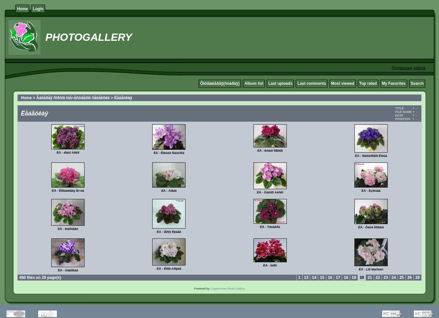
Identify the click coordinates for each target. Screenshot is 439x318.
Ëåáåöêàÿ (123, 98)
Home (22, 9)
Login (38, 9)
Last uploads (280, 83)
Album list (253, 83)
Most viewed (342, 83)
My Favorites (394, 83)
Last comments (311, 83)
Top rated (368, 83)
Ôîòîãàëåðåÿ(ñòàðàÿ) (220, 83)
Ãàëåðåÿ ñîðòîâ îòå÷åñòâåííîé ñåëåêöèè (73, 98)
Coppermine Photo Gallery (227, 288)
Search (417, 83)
